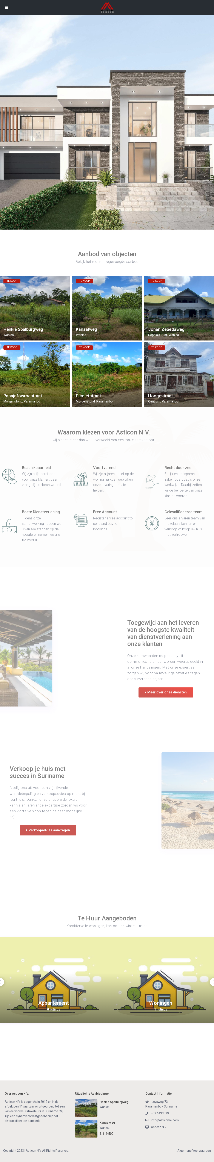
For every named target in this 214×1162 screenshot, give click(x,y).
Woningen (160, 1003)
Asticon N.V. (159, 1127)
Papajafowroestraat (22, 395)
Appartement (53, 1003)
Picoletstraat (88, 395)
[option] (53, 980)
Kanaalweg (86, 329)
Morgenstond (12, 401)
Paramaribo (32, 401)
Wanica (8, 335)
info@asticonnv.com (165, 1120)
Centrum (154, 401)
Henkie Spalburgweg (23, 329)
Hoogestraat (160, 395)
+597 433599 (160, 1113)
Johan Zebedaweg (166, 329)
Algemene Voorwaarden (194, 1150)
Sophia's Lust (157, 335)
